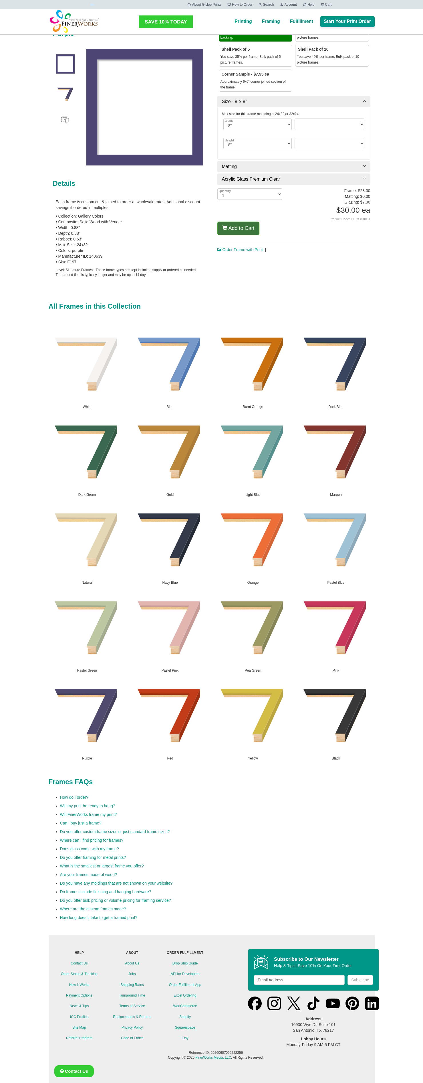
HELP (79, 953)
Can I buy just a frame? (81, 823)
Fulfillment (301, 21)
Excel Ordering (185, 995)
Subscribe (360, 980)
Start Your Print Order (347, 21)
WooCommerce (185, 1006)
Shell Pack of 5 (235, 49)
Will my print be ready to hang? (87, 806)
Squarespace (185, 1027)
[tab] (294, 101)
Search (266, 4)
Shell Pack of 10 (313, 49)
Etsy (185, 1038)
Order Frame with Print (240, 249)
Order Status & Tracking (79, 974)
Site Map (79, 1027)
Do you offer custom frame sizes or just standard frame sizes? (115, 831)
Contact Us (79, 963)
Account (288, 4)
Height (229, 140)
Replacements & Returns (132, 1017)
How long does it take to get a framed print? (99, 917)
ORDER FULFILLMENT (185, 953)
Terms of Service (132, 1006)
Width (229, 121)
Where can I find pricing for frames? (92, 840)
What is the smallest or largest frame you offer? (102, 866)
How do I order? (74, 797)
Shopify (185, 1017)
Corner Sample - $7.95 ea (245, 74)
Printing (243, 21)
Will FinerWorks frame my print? (88, 814)
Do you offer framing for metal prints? (93, 857)
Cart (326, 4)
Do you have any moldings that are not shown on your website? (116, 883)
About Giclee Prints (204, 4)
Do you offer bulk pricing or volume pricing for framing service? (115, 900)
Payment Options (79, 995)
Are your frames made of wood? (88, 874)
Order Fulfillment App (185, 985)
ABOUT (132, 953)
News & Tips (79, 1006)
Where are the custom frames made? (93, 909)
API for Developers (185, 974)
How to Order (239, 4)
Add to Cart (238, 228)
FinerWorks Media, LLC (213, 1058)
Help (309, 4)
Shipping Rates (132, 985)
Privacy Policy (132, 1027)
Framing (271, 21)
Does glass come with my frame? (89, 849)
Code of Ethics (132, 1038)
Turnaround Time (132, 995)
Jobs (132, 974)
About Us (132, 963)
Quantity (225, 191)
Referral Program (79, 1038)
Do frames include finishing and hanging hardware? (105, 891)
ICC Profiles (79, 1017)
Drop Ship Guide (185, 963)
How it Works (79, 985)
